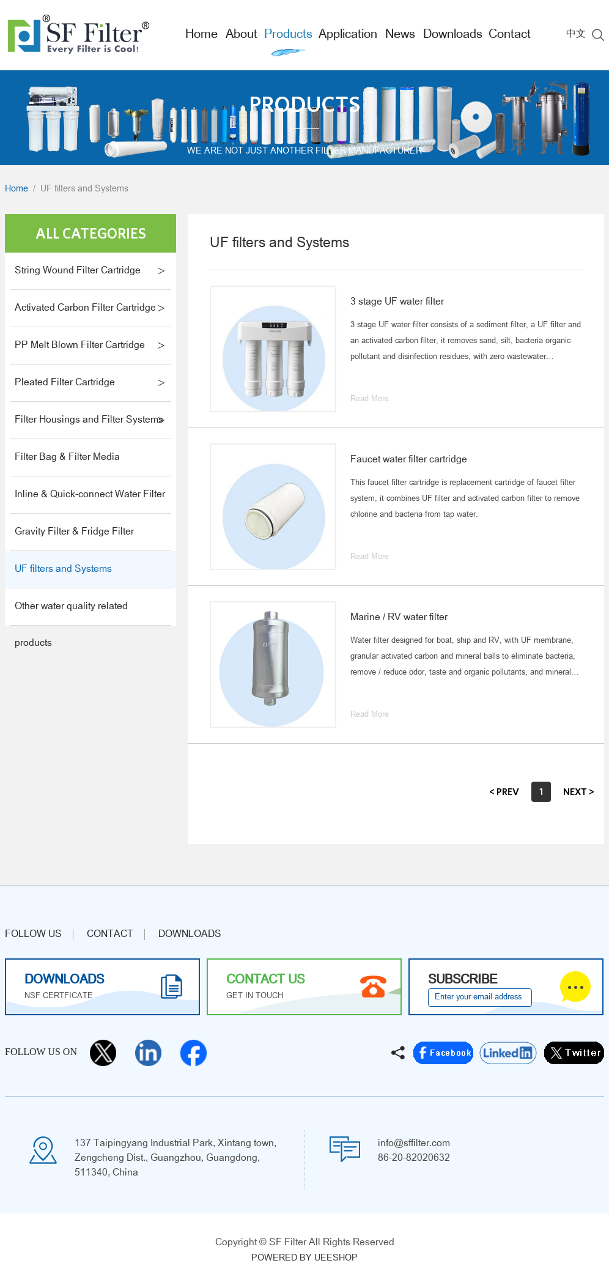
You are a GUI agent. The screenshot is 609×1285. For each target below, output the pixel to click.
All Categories (90, 233)
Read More (369, 399)
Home (201, 35)
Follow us (33, 934)
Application (348, 35)
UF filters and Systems (84, 189)
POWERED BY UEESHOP (304, 1258)
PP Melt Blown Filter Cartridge (80, 345)
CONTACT (110, 934)
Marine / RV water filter (399, 617)
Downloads (452, 35)
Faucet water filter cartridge (408, 460)
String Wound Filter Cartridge (78, 271)
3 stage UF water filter (397, 302)
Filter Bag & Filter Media (67, 457)
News (400, 35)
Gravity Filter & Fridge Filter (74, 532)
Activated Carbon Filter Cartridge (85, 308)
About (241, 35)
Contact (510, 35)
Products (288, 35)
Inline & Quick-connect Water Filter (90, 494)
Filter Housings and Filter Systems (89, 420)
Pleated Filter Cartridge (65, 383)
